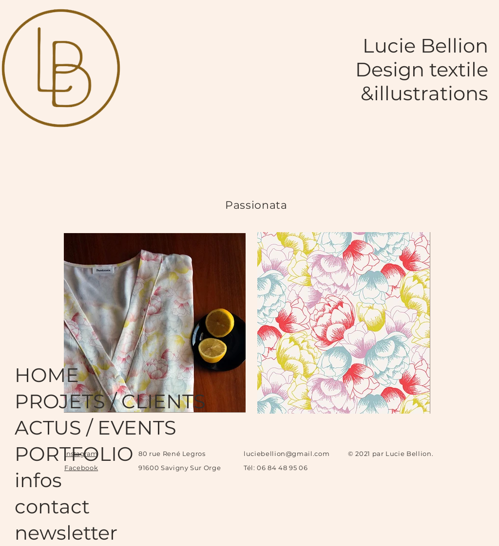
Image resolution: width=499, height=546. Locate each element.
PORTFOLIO (53, 454)
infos (38, 480)
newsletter (53, 533)
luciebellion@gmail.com (286, 453)
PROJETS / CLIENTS (53, 401)
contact (52, 506)
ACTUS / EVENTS (53, 427)
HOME (47, 375)
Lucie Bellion (425, 45)
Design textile (421, 69)
